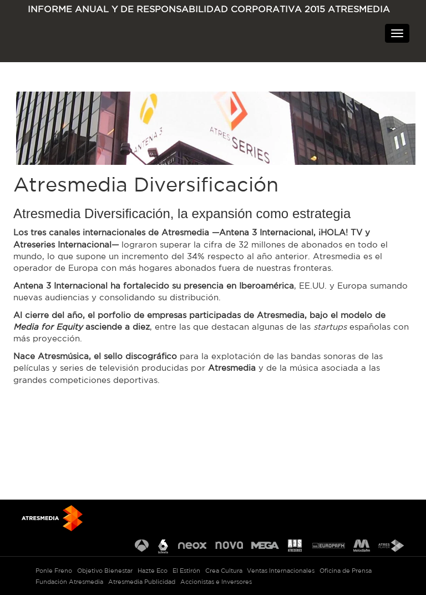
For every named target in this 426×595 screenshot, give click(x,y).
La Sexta (163, 546)
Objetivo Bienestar (105, 570)
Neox (192, 546)
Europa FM (328, 546)
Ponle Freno (54, 570)
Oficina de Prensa (346, 570)
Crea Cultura (223, 570)
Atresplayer (391, 546)
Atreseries (295, 546)
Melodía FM (361, 546)
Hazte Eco (153, 570)
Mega (265, 546)
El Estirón (186, 570)
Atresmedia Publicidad (141, 581)
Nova (229, 546)
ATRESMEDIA (58, 41)
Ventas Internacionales (281, 570)
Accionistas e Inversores (216, 581)
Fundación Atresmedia (69, 581)
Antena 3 (142, 546)
